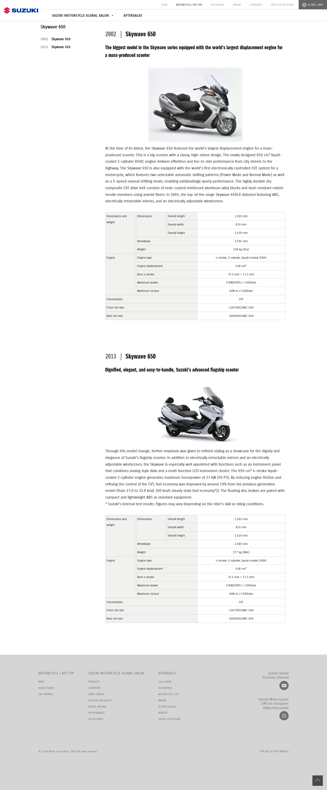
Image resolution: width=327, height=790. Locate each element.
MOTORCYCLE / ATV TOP (189, 4)
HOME (164, 4)
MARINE (237, 4)
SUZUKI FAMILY (46, 687)
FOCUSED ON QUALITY (100, 700)
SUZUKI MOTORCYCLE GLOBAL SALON (116, 673)
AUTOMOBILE (217, 4)
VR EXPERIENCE (96, 712)
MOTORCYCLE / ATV (168, 694)
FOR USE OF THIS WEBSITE (274, 751)
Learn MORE (164, 681)
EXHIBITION (94, 687)
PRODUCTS (94, 681)
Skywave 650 (55, 39)
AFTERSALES (132, 16)
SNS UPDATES (45, 694)
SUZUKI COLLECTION (169, 719)
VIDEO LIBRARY (96, 694)
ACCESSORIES (95, 719)
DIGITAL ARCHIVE (97, 706)
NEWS (41, 681)
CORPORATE (256, 4)
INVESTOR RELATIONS (282, 4)
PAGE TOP (317, 780)
